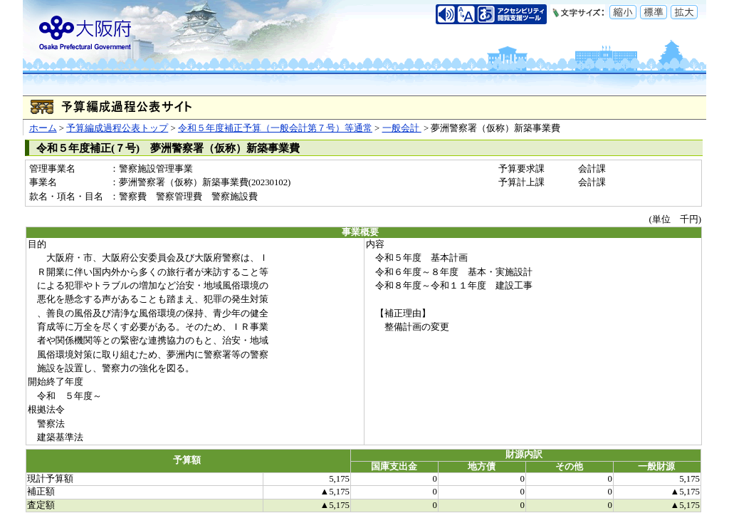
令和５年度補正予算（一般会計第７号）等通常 (275, 128)
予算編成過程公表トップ (117, 128)
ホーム (43, 128)
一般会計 (401, 128)
